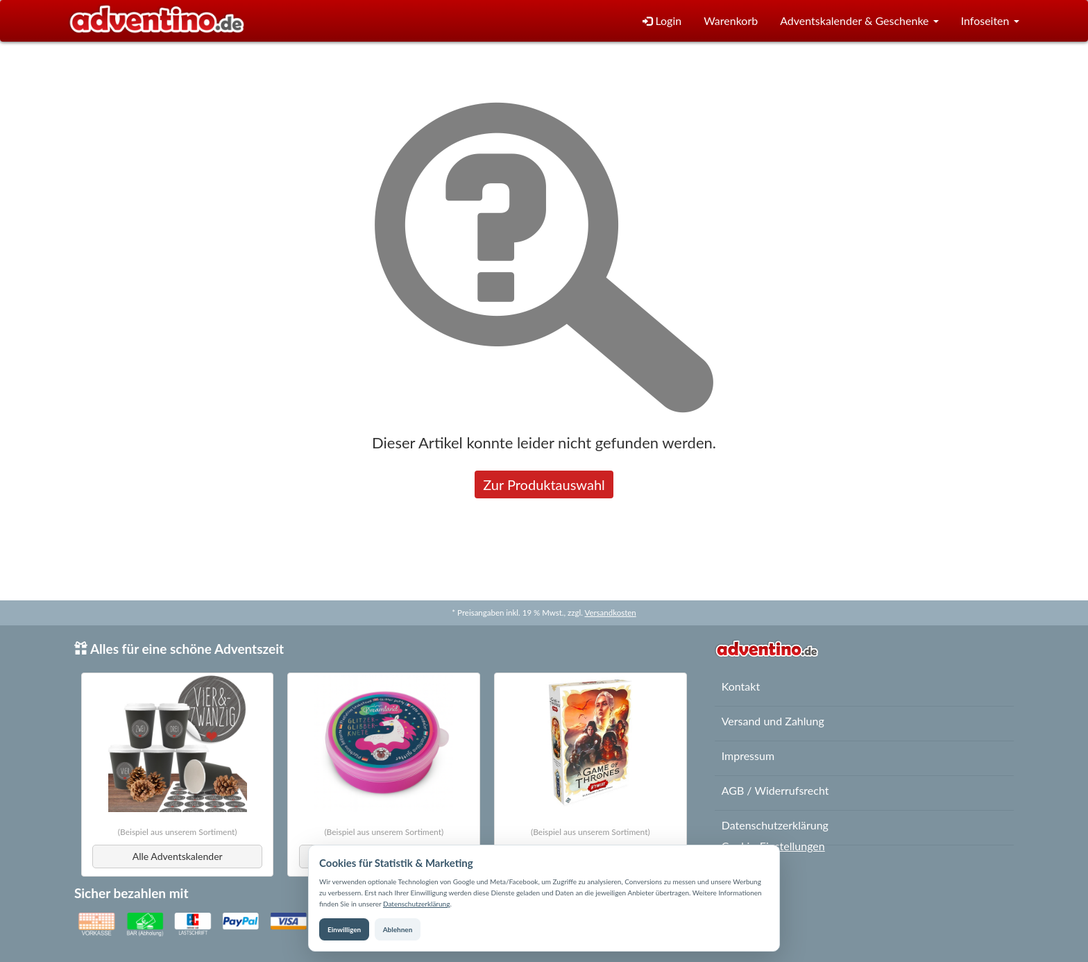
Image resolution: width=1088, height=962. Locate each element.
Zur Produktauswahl (544, 484)
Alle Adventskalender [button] (178, 856)
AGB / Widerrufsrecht (775, 790)
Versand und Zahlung (773, 720)
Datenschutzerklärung (416, 904)
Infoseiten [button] (990, 20)
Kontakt (741, 686)
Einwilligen (344, 929)
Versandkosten (610, 612)
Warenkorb (731, 20)
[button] (859, 21)
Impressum (748, 755)
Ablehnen (398, 929)
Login (662, 20)
